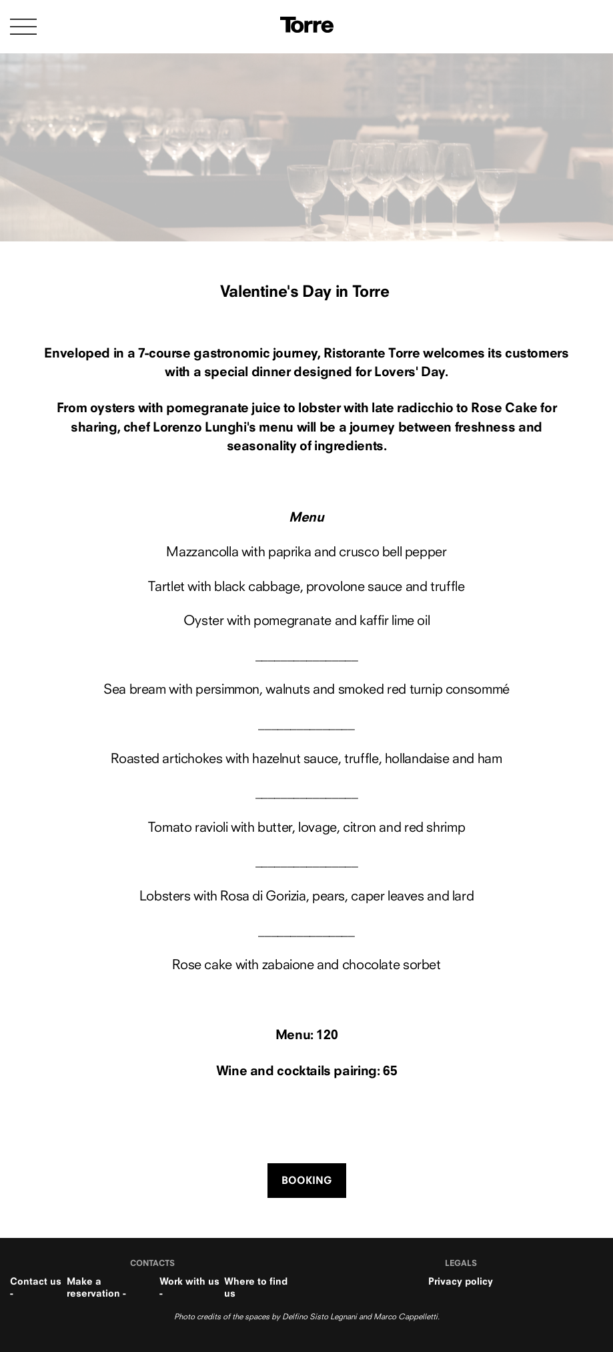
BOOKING (306, 1180)
